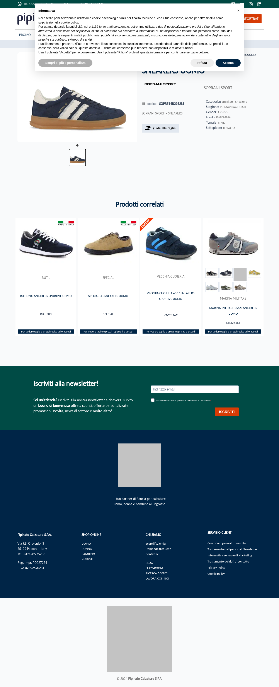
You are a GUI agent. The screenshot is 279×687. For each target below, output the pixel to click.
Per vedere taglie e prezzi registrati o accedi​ (46, 332)
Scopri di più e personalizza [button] (65, 63)
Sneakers (228, 102)
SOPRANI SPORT (218, 88)
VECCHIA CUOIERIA (170, 276)
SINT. (221, 123)
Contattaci (153, 554)
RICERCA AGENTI (158, 573)
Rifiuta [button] (202, 63)
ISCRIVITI (227, 412)
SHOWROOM (155, 568)
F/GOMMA (223, 117)
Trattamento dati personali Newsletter (235, 550)
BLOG (150, 563)
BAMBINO (89, 554)
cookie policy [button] (69, 22)
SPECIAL (108, 278)
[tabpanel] (77, 97)
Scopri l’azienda (157, 543)
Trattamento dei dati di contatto (230, 563)
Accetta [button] (228, 63)
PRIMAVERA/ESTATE (234, 107)
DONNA (87, 549)
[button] (238, 10)
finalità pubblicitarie (86, 35)
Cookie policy (217, 576)
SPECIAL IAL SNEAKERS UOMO (108, 295)
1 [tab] (77, 145)
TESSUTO (229, 128)
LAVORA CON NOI (158, 578)
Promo (25, 35)
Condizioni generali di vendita (229, 543)
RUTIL (46, 276)
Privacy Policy (217, 570)
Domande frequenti (159, 549)
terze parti (106, 26)
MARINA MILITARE (233, 298)
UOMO (223, 112)
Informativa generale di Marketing (232, 556)
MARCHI (88, 559)
